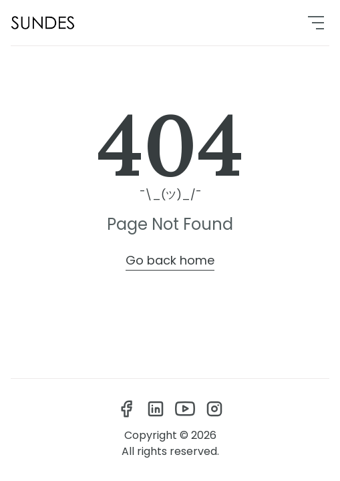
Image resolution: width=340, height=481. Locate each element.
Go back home (170, 260)
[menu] (316, 23)
